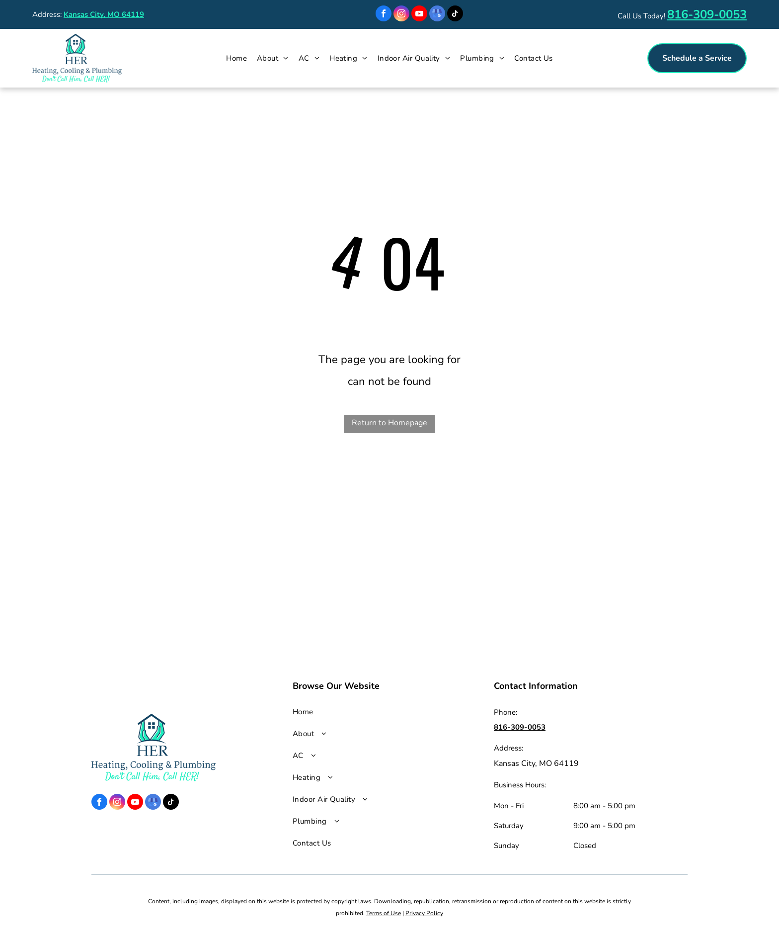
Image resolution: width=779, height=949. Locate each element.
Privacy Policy (424, 913)
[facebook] (383, 14)
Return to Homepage (389, 422)
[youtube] (419, 14)
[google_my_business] (437, 14)
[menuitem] (236, 58)
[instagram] (401, 14)
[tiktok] (455, 14)
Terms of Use (383, 913)
